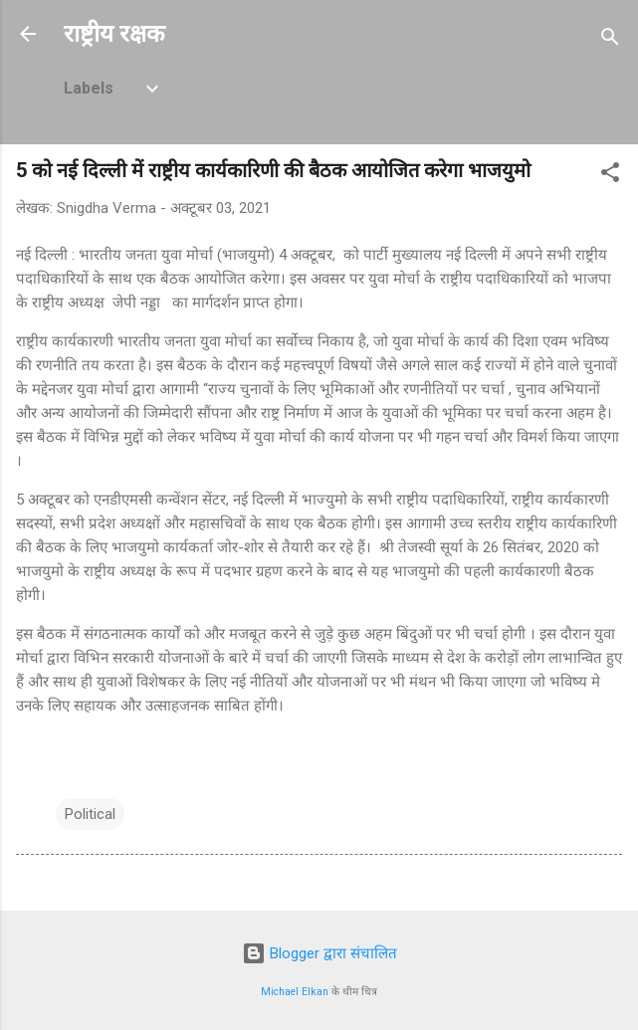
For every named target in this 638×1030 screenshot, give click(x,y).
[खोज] (610, 40)
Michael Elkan (294, 991)
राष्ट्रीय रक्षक (114, 34)
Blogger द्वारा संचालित (319, 953)
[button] (610, 175)
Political (90, 814)
